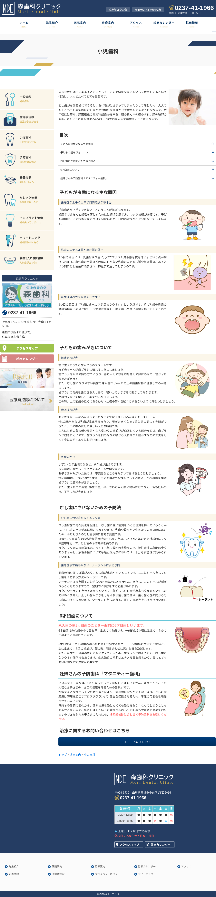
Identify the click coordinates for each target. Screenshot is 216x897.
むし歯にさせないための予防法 (77, 161)
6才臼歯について (69, 169)
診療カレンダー (163, 23)
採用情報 (192, 23)
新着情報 (14, 874)
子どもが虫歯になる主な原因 (76, 144)
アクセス (136, 23)
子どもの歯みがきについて (75, 152)
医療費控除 (58, 874)
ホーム (23, 23)
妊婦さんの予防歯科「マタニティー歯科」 (84, 178)
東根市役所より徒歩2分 (148, 9)
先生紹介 (52, 23)
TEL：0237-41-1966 (137, 741)
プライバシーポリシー (107, 874)
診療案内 (108, 23)
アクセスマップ (27, 348)
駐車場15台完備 (118, 9)
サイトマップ (145, 874)
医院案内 (80, 23)
